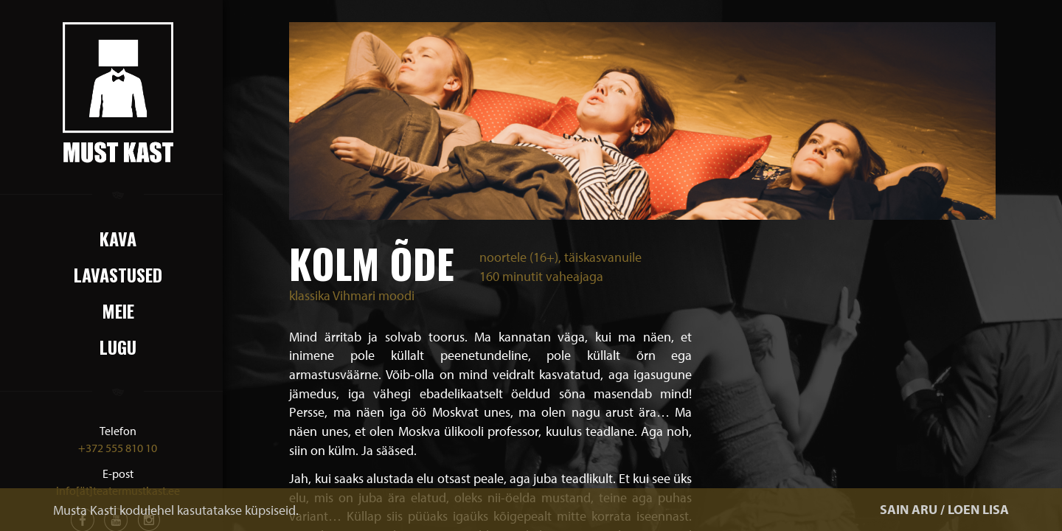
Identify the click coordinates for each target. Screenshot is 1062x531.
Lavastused (118, 274)
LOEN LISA (978, 509)
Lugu (118, 346)
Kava (118, 238)
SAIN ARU (908, 509)
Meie (118, 310)
